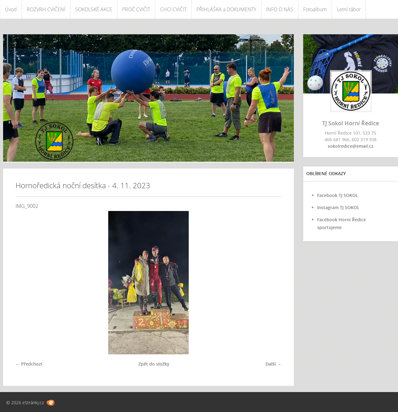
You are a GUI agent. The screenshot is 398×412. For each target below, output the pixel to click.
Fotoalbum (315, 9)
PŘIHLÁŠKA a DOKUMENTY (226, 9)
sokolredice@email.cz (350, 146)
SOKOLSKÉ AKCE (93, 9)
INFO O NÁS (279, 9)
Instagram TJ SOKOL (338, 207)
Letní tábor (349, 9)
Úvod (11, 9)
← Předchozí (29, 364)
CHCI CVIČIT (173, 9)
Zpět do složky (153, 364)
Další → (273, 364)
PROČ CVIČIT (136, 9)
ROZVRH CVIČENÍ (46, 9)
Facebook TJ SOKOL (337, 195)
